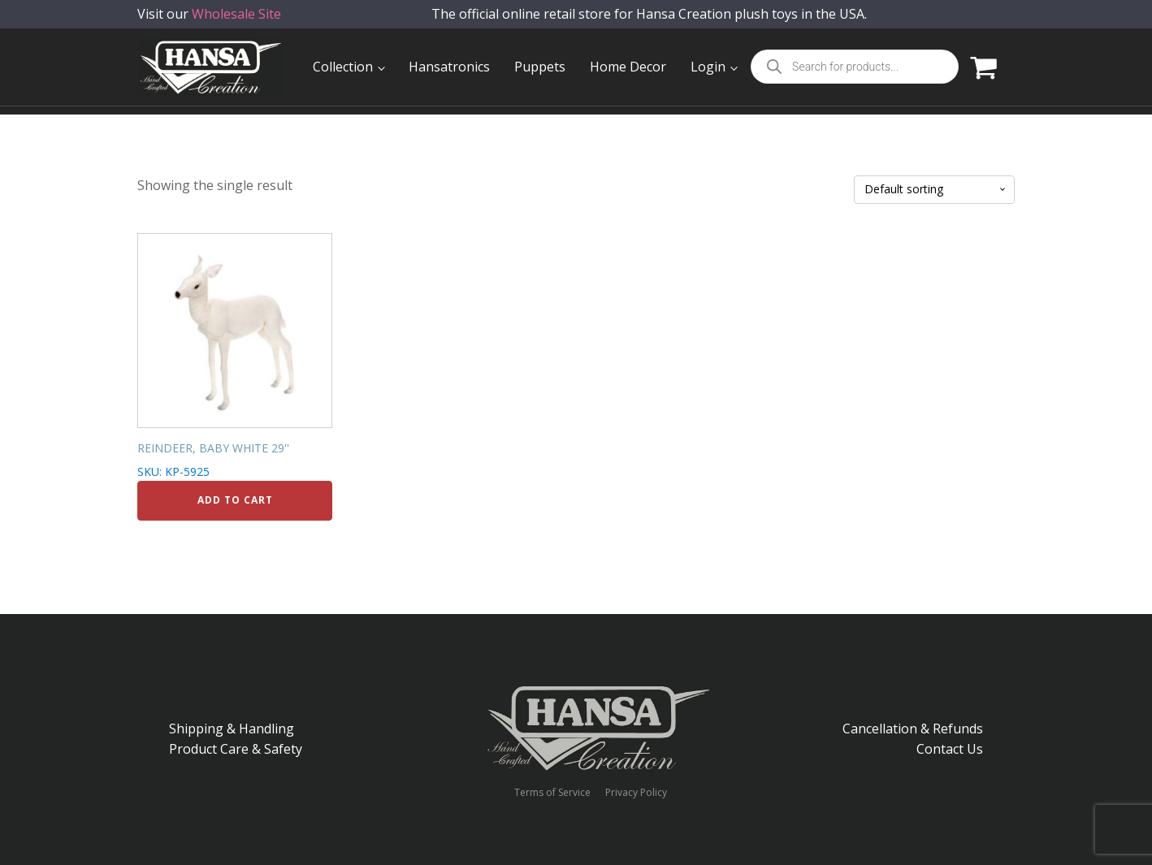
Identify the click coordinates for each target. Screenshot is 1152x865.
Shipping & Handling (231, 728)
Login (708, 67)
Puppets (539, 67)
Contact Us (949, 749)
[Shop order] (934, 189)
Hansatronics (449, 67)
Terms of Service (552, 792)
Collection (343, 67)
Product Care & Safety (235, 749)
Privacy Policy (636, 792)
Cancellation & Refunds (912, 728)
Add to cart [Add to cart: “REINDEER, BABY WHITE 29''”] (235, 500)
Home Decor (628, 67)
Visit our (209, 24)
